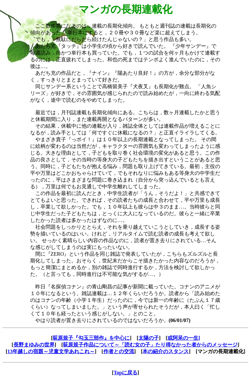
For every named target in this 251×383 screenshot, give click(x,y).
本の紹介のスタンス (166, 351)
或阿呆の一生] (184, 338)
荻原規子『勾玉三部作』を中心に (91, 338)
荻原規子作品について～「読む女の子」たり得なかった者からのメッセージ (150, 344)
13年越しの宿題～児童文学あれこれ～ (51, 351)
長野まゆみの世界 (34, 344)
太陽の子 (148, 338)
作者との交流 (118, 351)
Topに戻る (125, 372)
